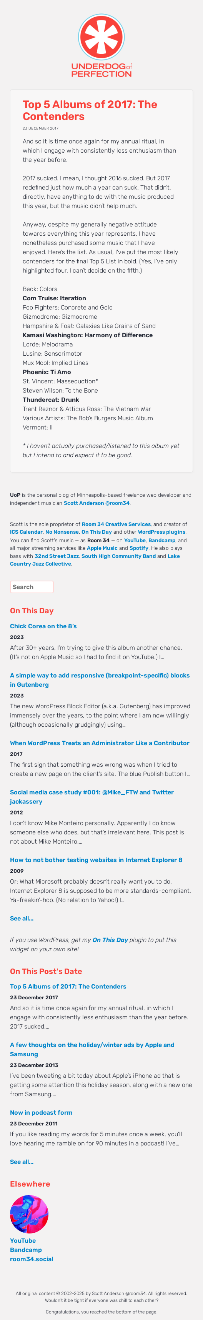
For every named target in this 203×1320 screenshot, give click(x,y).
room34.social (31, 1259)
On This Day (97, 532)
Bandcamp (161, 540)
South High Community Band (119, 556)
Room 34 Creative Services (116, 524)
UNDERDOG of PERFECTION (101, 38)
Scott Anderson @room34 (97, 503)
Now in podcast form (41, 1112)
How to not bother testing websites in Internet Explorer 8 (96, 860)
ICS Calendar (26, 532)
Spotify (139, 548)
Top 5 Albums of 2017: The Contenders (68, 986)
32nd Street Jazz (57, 556)
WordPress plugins (161, 532)
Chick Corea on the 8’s (43, 626)
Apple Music (102, 548)
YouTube (135, 540)
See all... (21, 918)
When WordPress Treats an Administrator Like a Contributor (100, 743)
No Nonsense (62, 532)
